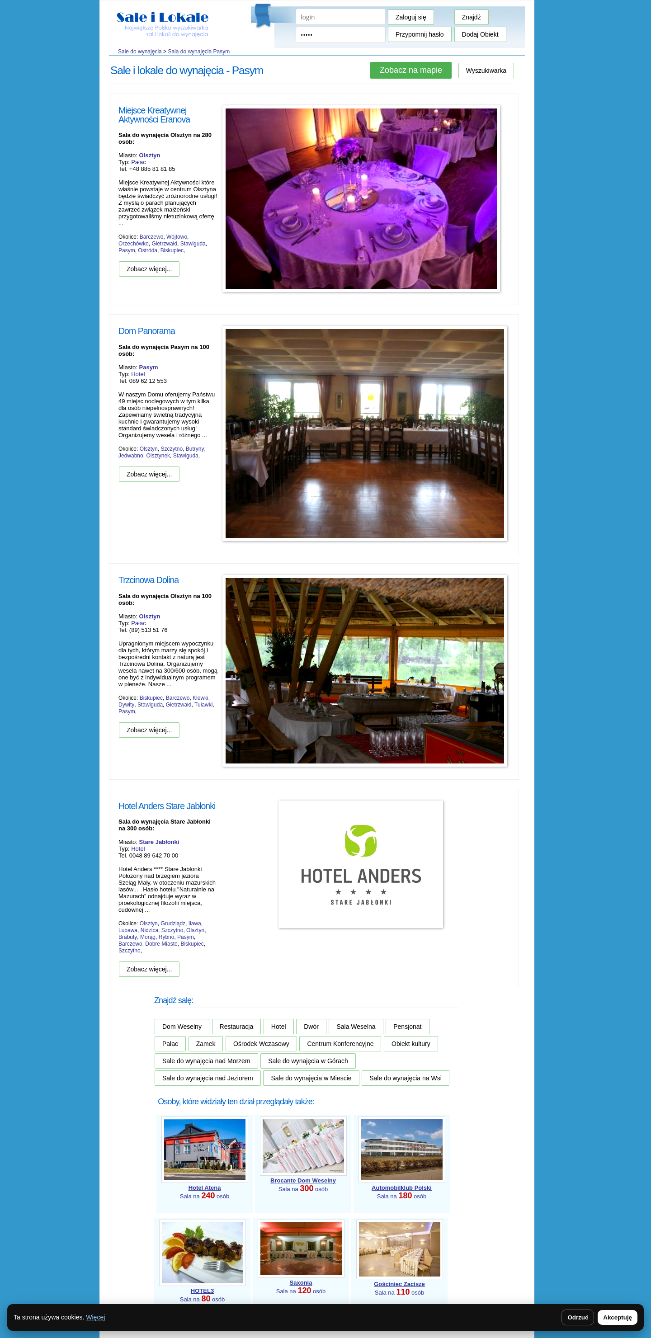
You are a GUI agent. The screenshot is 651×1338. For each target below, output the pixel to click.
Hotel (138, 374)
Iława (195, 923)
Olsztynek (158, 455)
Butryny (195, 449)
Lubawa (127, 930)
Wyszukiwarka (486, 70)
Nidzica (149, 930)
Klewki (200, 698)
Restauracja (237, 1026)
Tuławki (203, 705)
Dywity (126, 705)
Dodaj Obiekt (480, 34)
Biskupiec (172, 250)
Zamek (206, 1043)
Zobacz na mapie (411, 70)
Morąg (148, 937)
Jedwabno (130, 455)
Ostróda (147, 250)
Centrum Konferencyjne (340, 1043)
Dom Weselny (182, 1026)
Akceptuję (617, 1317)
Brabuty (127, 937)
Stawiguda (193, 243)
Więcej (95, 1317)
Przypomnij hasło (420, 34)
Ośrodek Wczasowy (261, 1043)
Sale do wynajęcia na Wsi (405, 1078)
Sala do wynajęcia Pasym (199, 51)
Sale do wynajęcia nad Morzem (206, 1061)
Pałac (138, 162)
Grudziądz (172, 923)
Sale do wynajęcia (140, 51)
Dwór (311, 1026)
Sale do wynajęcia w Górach (308, 1061)
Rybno (167, 937)
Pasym (126, 250)
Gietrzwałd (164, 243)
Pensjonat (407, 1026)
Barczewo (152, 237)
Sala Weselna (355, 1026)
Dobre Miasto (161, 944)
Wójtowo (176, 237)
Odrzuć (577, 1317)
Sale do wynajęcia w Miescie (311, 1078)
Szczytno (171, 449)
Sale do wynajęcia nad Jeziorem (207, 1078)
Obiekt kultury (411, 1043)
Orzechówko (133, 243)
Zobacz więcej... (149, 269)
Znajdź (471, 17)
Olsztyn (149, 449)
